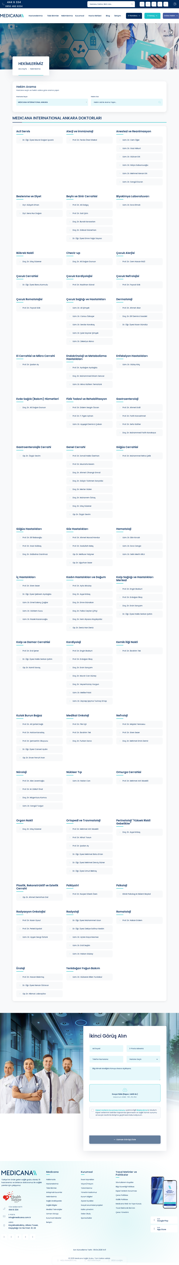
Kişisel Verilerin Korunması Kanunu (110, 1110)
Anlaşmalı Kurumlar (54, 1192)
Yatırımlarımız (86, 1188)
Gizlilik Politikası (122, 1199)
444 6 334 (13, 1209)
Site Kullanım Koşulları (124, 1182)
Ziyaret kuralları (87, 1201)
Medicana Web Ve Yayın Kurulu (128, 1204)
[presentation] (125, 1128)
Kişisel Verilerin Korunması (126, 1191)
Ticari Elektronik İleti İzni (125, 1208)
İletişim (49, 1222)
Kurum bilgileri (86, 1196)
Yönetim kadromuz (89, 1192)
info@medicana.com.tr (20, 1217)
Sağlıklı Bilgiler (51, 1205)
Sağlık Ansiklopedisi (54, 1201)
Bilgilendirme (142, 1110)
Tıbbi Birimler (51, 1188)
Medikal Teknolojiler (54, 1209)
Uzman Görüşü (52, 1214)
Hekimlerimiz (35, 69)
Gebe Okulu (86, 1214)
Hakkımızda (51, 1179)
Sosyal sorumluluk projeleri (92, 1205)
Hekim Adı (95, 96)
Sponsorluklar (86, 1218)
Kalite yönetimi (87, 1209)
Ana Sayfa (22, 69)
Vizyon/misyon (87, 1184)
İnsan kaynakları (87, 1179)
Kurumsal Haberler (53, 1218)
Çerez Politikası (122, 1195)
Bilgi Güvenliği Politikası (125, 1186)
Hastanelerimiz (52, 1184)
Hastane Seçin (21, 96)
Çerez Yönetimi (122, 1212)
